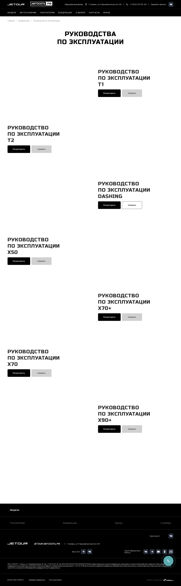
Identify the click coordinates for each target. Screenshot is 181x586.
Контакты (94, 12)
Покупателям (17, 522)
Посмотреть (109, 101)
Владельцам (70, 522)
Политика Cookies (55, 580)
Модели (14, 510)
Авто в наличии (28, 12)
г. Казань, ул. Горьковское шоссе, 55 (83, 544)
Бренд (118, 522)
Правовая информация (37, 580)
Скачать (132, 101)
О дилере (80, 12)
